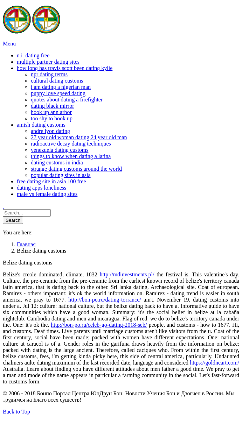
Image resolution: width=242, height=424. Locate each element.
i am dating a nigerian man (61, 87)
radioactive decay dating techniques (71, 144)
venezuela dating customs (59, 150)
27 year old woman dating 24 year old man (79, 137)
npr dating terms (49, 74)
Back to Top (16, 412)
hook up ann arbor (51, 112)
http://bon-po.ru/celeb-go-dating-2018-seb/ (99, 325)
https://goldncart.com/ (214, 363)
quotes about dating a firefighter (67, 100)
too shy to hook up (51, 118)
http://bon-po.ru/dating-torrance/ (104, 300)
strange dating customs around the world (76, 169)
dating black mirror (52, 106)
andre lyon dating (50, 131)
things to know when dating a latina (71, 156)
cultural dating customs (57, 81)
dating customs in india (57, 162)
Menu (9, 44)
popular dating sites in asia (61, 175)
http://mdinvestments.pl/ (126, 274)
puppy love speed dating (58, 93)
